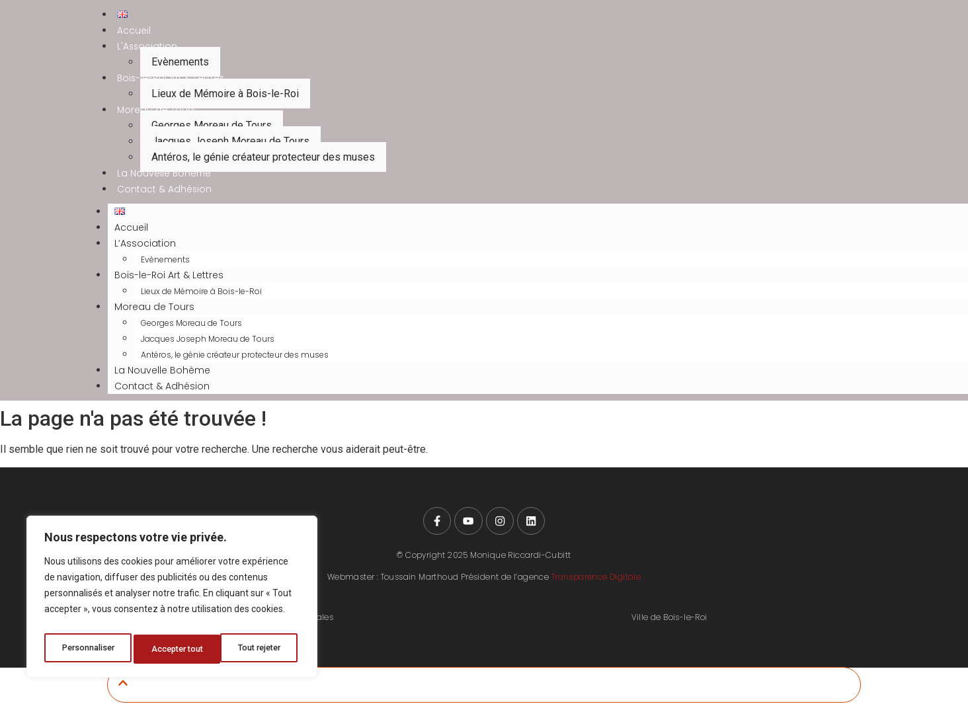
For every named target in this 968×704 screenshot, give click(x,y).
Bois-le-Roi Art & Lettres (171, 78)
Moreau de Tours (157, 109)
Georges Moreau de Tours (211, 125)
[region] (171, 600)
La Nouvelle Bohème (165, 173)
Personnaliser (88, 649)
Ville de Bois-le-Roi (669, 618)
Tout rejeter (174, 649)
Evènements (180, 62)
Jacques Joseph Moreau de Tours (230, 141)
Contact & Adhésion (164, 189)
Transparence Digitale (596, 577)
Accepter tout (258, 649)
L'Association (148, 46)
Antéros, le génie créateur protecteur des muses (263, 157)
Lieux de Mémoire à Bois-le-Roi (225, 93)
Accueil (134, 30)
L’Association (145, 243)
